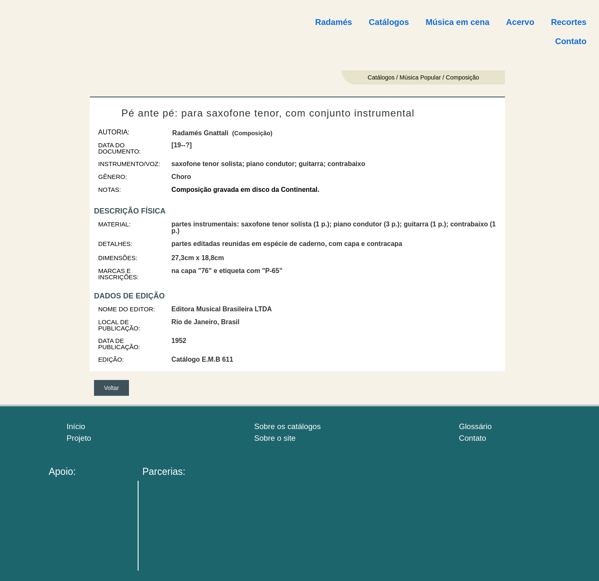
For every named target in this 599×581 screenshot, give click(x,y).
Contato (571, 41)
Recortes (569, 22)
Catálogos (389, 22)
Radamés (333, 22)
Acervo (520, 22)
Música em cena (457, 22)
